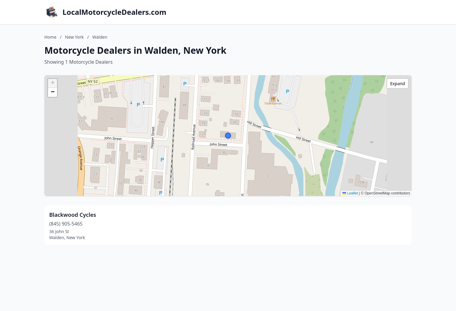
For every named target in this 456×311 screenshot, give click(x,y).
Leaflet (350, 193)
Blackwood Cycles (72, 214)
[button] (228, 136)
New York (74, 37)
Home (50, 37)
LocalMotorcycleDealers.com (114, 12)
